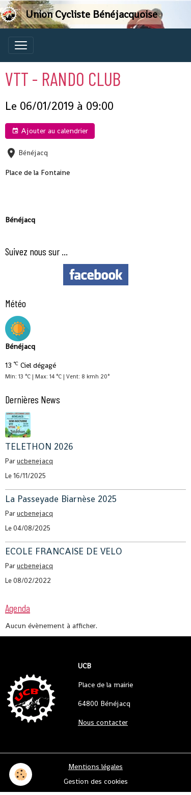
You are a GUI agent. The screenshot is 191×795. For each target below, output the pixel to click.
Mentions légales (95, 766)
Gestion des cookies (96, 781)
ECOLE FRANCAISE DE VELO (63, 551)
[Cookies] (20, 774)
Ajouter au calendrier (50, 131)
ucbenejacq (35, 461)
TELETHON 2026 (39, 446)
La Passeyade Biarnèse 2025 (61, 499)
